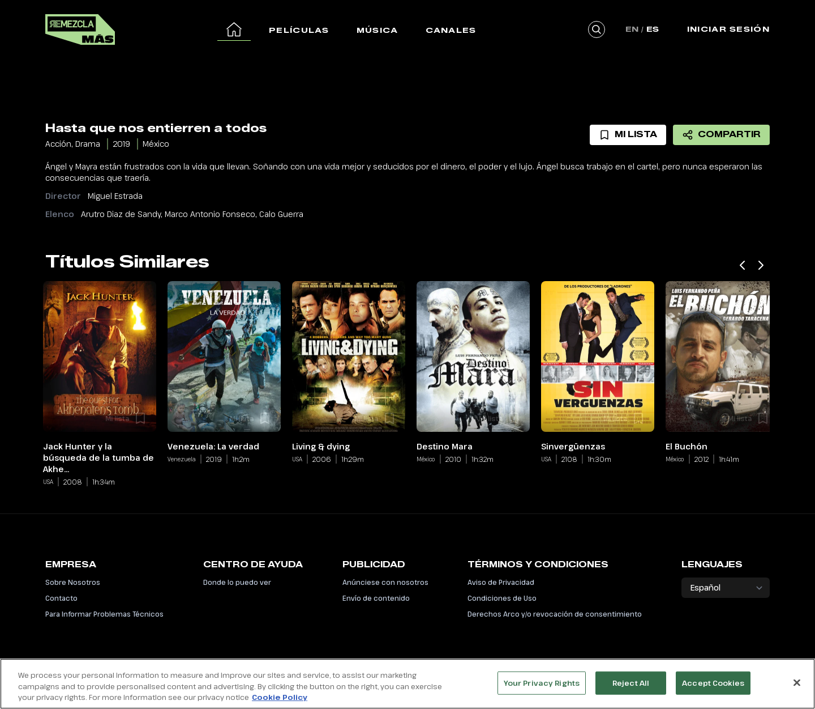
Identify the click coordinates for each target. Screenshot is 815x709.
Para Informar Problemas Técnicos (104, 613)
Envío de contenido (376, 597)
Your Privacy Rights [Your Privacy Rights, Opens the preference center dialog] (542, 688)
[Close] (796, 687)
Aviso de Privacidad (500, 582)
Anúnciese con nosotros (385, 582)
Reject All (630, 688)
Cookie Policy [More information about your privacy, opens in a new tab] (279, 703)
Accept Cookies (713, 688)
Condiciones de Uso (502, 597)
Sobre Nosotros (72, 582)
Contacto (61, 597)
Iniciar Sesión (728, 28)
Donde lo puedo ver (237, 582)
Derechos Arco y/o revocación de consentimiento (554, 613)
